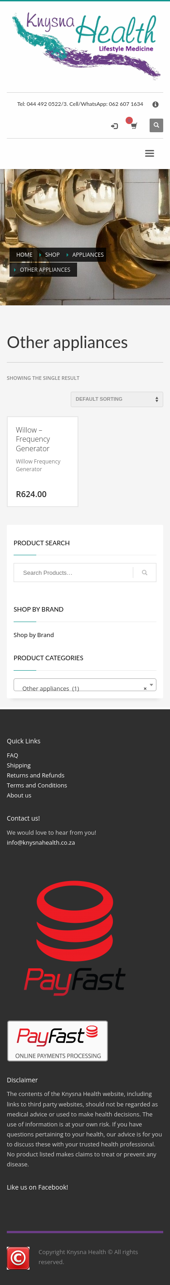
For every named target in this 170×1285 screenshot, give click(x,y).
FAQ (12, 755)
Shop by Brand (34, 635)
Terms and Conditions (37, 785)
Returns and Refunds (35, 775)
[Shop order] (117, 399)
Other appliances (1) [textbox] (82, 688)
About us (19, 795)
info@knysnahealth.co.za (41, 842)
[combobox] (85, 684)
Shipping (19, 765)
